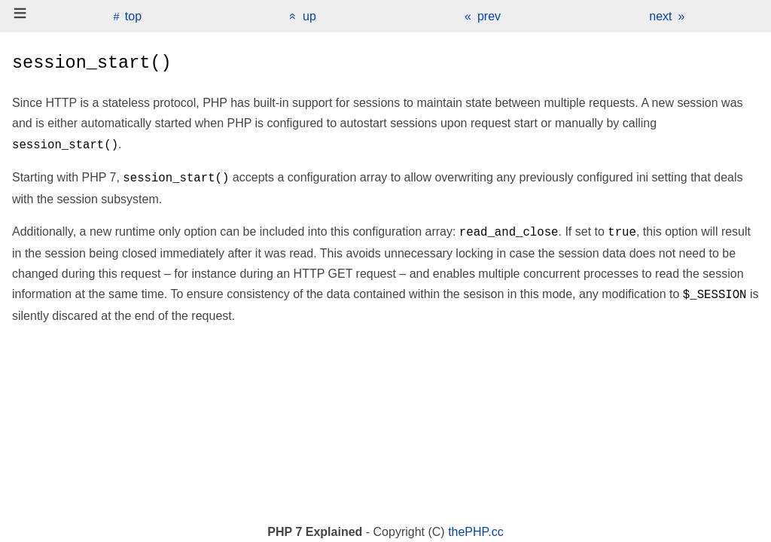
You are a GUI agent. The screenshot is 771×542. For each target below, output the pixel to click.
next (660, 16)
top (133, 16)
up (309, 16)
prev (489, 16)
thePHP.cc (476, 531)
